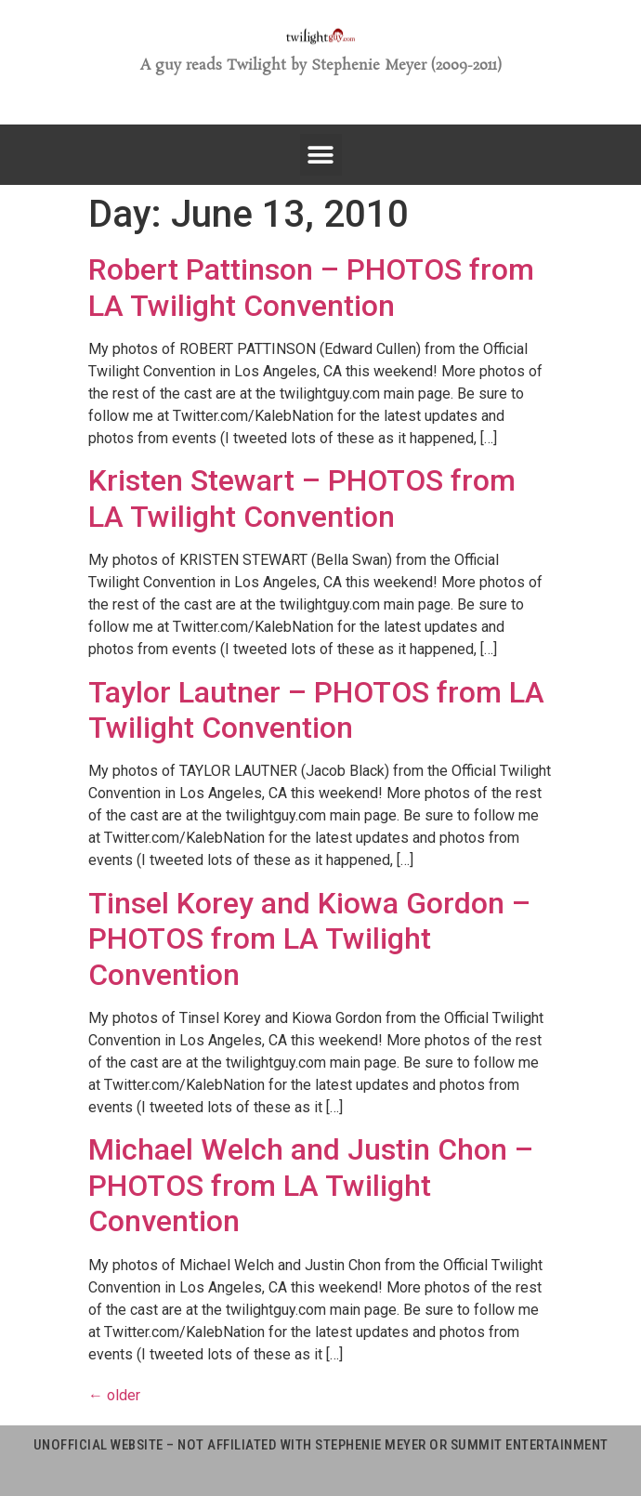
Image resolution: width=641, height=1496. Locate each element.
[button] (321, 155)
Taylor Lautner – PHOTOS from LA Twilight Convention (316, 710)
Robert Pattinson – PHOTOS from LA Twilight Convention (311, 287)
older (114, 1395)
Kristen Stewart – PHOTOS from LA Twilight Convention (302, 498)
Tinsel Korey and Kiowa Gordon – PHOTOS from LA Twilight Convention (309, 939)
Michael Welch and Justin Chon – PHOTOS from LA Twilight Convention (310, 1185)
